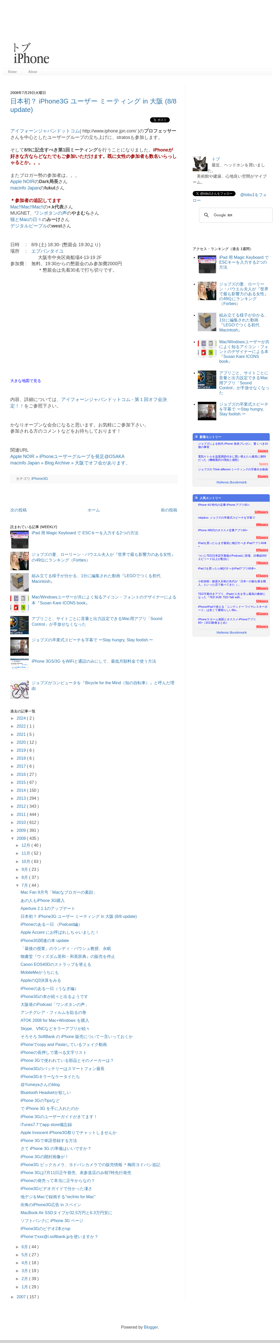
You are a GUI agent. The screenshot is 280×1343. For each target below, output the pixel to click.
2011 (22, 814)
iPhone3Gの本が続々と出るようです (54, 996)
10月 (26, 861)
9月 (25, 869)
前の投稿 (169, 510)
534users (262, 601)
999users (262, 524)
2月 (25, 1279)
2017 (22, 766)
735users (262, 562)
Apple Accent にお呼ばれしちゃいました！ (60, 932)
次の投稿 (18, 510)
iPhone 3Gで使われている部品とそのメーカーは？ (67, 1060)
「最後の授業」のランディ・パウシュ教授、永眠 (66, 948)
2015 (22, 782)
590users (262, 588)
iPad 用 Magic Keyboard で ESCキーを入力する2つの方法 (85, 533)
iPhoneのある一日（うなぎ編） (50, 988)
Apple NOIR (22, 181)
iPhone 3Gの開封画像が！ (45, 1157)
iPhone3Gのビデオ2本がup (45, 1228)
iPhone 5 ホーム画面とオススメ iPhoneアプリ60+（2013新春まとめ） (227, 621)
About (32, 72)
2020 (22, 742)
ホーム (94, 510)
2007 (22, 1297)
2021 (22, 734)
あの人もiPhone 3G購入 (43, 900)
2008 (22, 838)
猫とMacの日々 (26, 219)
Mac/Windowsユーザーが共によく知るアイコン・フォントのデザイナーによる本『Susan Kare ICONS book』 (244, 352)
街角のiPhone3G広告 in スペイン (51, 1205)
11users (263, 450)
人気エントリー (208, 498)
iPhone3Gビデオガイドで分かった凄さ (56, 1188)
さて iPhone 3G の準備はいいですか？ (56, 1148)
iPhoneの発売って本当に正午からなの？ (58, 1180)
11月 (26, 853)
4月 (25, 1263)
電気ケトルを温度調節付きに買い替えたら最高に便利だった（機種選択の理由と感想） (232, 458)
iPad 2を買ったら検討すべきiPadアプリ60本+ (227, 568)
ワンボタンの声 (50, 213)
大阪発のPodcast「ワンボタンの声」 (55, 1004)
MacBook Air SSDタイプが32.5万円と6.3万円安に (66, 1213)
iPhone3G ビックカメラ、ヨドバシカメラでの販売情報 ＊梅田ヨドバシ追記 (90, 1165)
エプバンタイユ (47, 251)
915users (262, 537)
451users (262, 613)
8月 (25, 877)
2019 (22, 750)
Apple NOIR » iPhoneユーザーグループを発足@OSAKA (67, 456)
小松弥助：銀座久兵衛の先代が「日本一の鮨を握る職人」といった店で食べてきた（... (232, 583)
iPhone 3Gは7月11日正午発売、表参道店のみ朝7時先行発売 (76, 1172)
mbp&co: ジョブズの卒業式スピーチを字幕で (226, 517)
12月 (26, 845)
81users (263, 476)
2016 (22, 774)
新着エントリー (208, 437)
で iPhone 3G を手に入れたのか (50, 1108)
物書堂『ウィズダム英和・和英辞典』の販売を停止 (68, 956)
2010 (22, 822)
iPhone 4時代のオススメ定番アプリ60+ (223, 530)
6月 (25, 1247)
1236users (261, 511)
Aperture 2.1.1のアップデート (48, 908)
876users (262, 549)
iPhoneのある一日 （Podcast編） (51, 924)
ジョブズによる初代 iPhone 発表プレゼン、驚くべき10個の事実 (233, 445)
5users (263, 463)
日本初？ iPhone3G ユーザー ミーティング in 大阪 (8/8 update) (79, 916)
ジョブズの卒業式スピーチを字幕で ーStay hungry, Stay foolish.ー (92, 640)
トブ (216, 159)
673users (262, 575)
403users (262, 626)
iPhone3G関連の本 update (45, 940)
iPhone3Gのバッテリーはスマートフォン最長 (63, 1068)
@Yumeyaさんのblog (40, 1084)
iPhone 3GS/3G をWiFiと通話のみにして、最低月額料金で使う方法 (94, 661)
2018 (22, 758)
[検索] (235, 215)
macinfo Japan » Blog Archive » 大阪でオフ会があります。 (70, 462)
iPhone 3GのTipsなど (40, 1100)
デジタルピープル (28, 225)
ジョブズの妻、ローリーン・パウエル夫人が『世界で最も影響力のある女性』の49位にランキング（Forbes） (243, 294)
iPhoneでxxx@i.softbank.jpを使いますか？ (59, 1236)
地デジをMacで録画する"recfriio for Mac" (58, 1197)
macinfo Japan (25, 188)
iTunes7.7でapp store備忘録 (46, 1124)
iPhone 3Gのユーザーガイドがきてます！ (59, 1117)
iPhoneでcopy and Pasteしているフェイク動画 (64, 1044)
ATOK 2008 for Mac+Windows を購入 (55, 1020)
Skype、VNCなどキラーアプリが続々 (55, 1028)
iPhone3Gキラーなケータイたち (50, 1076)
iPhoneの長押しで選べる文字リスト (54, 1052)
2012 (22, 806)
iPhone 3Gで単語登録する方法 (49, 1140)
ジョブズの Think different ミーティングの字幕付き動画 (233, 469)
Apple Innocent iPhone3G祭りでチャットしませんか (69, 1132)
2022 (22, 726)
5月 (25, 1255)
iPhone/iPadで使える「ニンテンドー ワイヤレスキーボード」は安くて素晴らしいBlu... (232, 608)
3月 (25, 1271)
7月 (25, 885)
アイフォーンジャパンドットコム (45, 131)
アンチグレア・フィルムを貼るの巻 (53, 1012)
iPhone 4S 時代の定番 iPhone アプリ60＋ (224, 504)
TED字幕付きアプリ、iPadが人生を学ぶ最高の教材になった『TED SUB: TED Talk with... (232, 595)
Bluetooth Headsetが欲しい (46, 1092)
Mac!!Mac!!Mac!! (26, 206)
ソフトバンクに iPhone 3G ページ (52, 1220)
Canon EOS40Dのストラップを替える (56, 964)
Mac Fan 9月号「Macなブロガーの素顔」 (59, 892)
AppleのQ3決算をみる (41, 980)
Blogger (151, 1327)
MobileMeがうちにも (40, 972)
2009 (22, 830)
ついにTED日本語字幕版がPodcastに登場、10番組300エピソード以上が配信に (232, 557)
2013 (22, 798)
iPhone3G (39, 479)
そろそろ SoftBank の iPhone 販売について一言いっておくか (77, 1036)
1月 (25, 1287)
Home (12, 72)
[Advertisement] (105, 35)
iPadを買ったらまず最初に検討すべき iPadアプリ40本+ (232, 544)
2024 (22, 718)
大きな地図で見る (25, 381)
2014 (22, 790)
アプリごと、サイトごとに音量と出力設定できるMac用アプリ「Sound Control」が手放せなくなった (244, 383)
